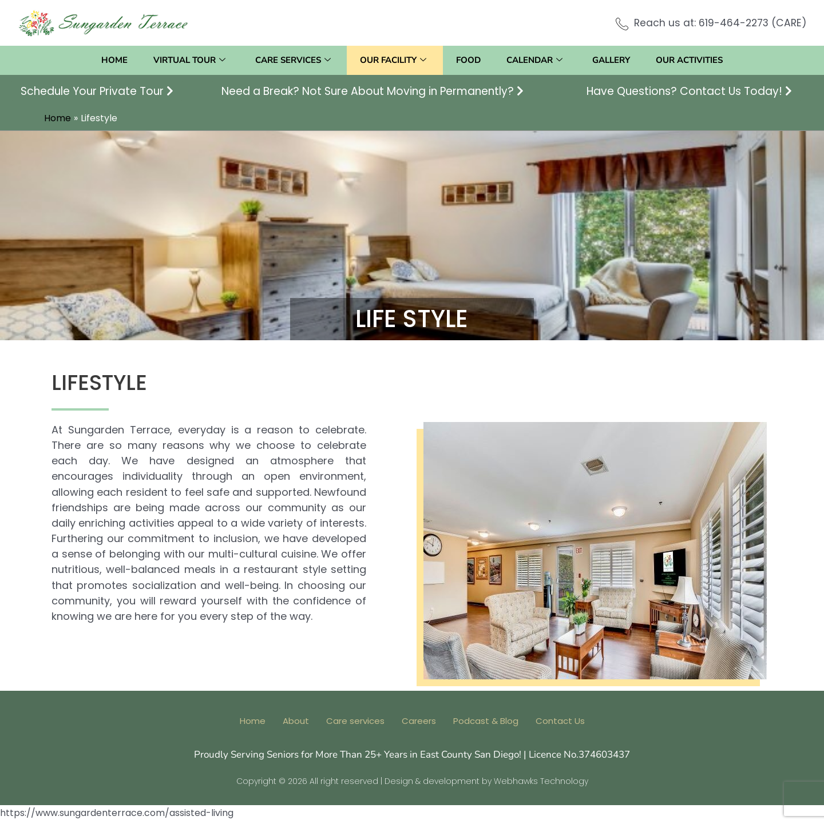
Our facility (392, 60)
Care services (289, 60)
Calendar (538, 60)
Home (105, 60)
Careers (419, 724)
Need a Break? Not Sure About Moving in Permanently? (372, 91)
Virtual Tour (183, 60)
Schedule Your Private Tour (97, 91)
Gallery (617, 60)
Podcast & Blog (485, 724)
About (296, 724)
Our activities (698, 60)
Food (469, 60)
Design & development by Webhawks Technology (486, 784)
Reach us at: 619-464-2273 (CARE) (717, 22)
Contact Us (560, 724)
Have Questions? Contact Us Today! (689, 91)
